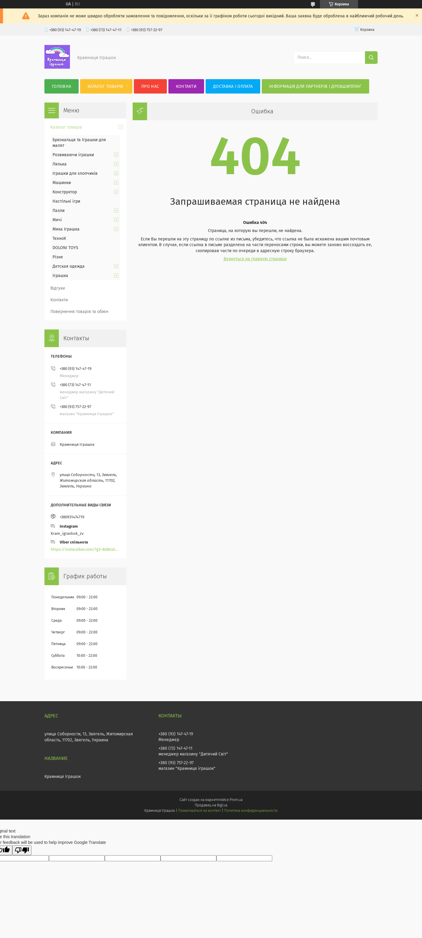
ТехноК (59, 238)
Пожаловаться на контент (199, 810)
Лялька (60, 164)
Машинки (62, 182)
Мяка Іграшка (66, 229)
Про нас (150, 86)
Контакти (186, 86)
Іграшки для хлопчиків (75, 173)
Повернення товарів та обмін (79, 311)
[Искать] (371, 57)
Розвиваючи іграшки (73, 154)
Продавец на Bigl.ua (211, 805)
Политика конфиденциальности (251, 810)
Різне (58, 257)
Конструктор (65, 192)
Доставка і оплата (233, 86)
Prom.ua (236, 800)
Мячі (57, 219)
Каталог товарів (105, 86)
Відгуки (57, 288)
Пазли (59, 210)
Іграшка (60, 275)
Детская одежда (69, 266)
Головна (61, 86)
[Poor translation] (22, 850)
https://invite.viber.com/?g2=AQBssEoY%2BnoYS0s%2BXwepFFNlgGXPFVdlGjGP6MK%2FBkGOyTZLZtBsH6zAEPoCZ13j (85, 549)
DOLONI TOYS (65, 247)
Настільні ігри (66, 201)
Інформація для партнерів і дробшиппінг (315, 86)
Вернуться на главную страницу (255, 258)
